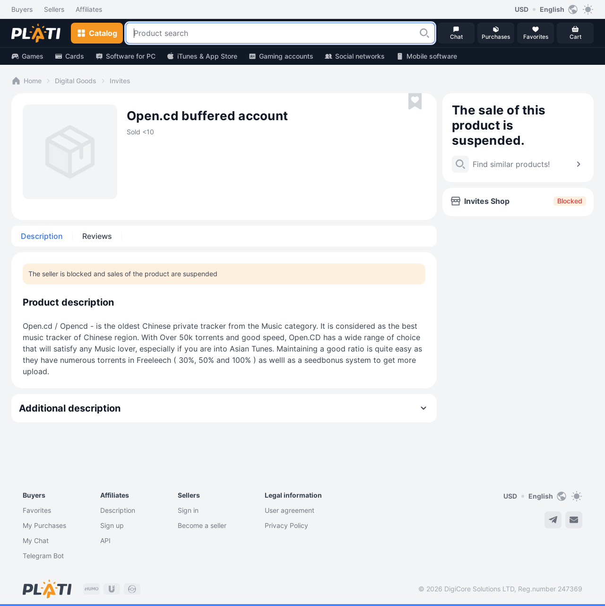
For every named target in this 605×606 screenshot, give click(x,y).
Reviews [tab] (97, 236)
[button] (424, 33)
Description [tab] (42, 236)
